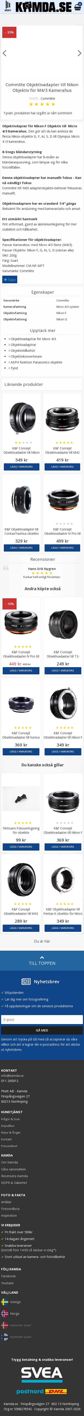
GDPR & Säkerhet (14, 1183)
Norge (10, 1313)
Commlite (48, 98)
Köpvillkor (8, 1126)
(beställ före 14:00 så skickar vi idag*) (28, 1250)
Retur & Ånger (11, 1132)
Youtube (7, 1283)
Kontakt (6, 1139)
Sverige (11, 1302)
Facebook (8, 1276)
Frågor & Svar (10, 1119)
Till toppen (42, 960)
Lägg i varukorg (21, 466)
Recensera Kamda (14, 1176)
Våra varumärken (13, 1169)
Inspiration (9, 1215)
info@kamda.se (12, 1075)
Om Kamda (9, 1162)
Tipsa (9, 279)
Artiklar (6, 1202)
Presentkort (9, 1146)
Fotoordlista (10, 1209)
